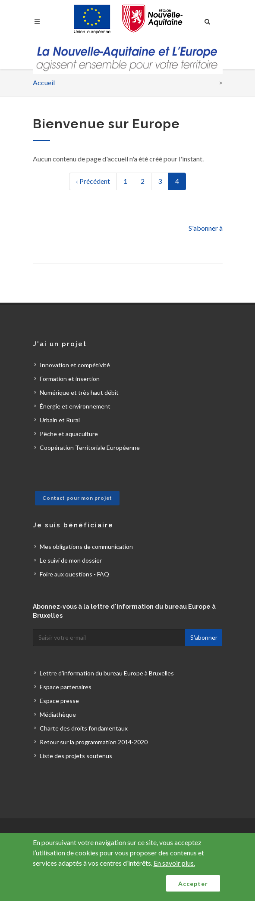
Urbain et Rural (60, 420)
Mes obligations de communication (86, 546)
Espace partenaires (65, 686)
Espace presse (59, 700)
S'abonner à (206, 228)
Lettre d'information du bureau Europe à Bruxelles (107, 673)
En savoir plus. (174, 863)
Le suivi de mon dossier (71, 560)
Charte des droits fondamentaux (84, 728)
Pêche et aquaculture (69, 433)
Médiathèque (58, 714)
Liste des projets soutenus (76, 755)
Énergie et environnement (75, 406)
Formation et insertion (70, 378)
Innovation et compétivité (75, 364)
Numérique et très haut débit (79, 392)
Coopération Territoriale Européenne (90, 447)
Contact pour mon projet (77, 498)
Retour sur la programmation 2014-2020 (94, 742)
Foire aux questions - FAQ (74, 574)
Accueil (44, 82)
